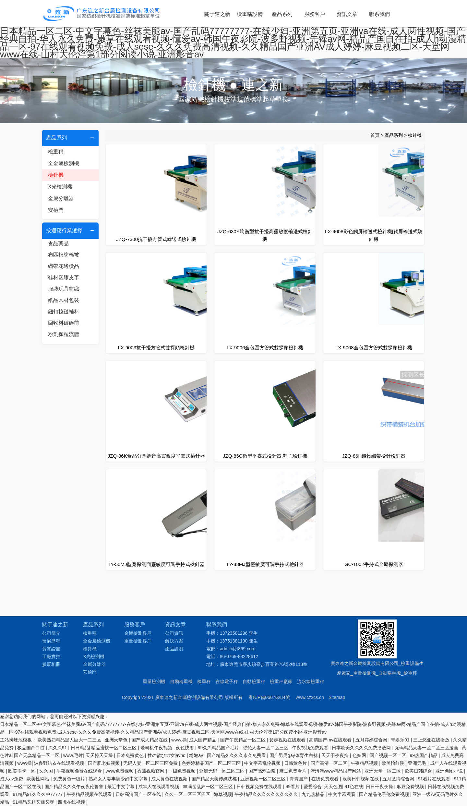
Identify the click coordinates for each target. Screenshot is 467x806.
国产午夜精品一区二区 (243, 739)
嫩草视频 (223, 794)
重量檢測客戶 (137, 641)
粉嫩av (196, 755)
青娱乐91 (401, 739)
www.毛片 (73, 755)
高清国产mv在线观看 (331, 739)
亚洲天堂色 (117, 739)
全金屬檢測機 (63, 163)
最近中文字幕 (121, 786)
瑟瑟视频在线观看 (288, 739)
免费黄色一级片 (69, 778)
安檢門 (56, 210)
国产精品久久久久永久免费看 (237, 755)
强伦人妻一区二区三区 (266, 747)
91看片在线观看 (434, 778)
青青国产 (299, 778)
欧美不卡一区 (22, 771)
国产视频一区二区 (388, 755)
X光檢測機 (60, 186)
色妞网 (360, 755)
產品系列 (282, 14)
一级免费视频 (182, 771)
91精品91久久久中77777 (38, 794)
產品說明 (174, 648)
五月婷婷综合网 (372, 739)
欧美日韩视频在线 (361, 778)
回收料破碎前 (63, 323)
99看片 (293, 786)
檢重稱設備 (250, 14)
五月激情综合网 (398, 778)
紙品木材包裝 (63, 300)
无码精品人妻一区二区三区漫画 (427, 747)
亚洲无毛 (417, 763)
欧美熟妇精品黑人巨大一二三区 (70, 739)
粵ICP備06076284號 (269, 697)
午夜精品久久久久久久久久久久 (266, 794)
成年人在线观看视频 (159, 786)
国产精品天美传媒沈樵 (214, 778)
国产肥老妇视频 (104, 763)
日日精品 (80, 747)
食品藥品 (58, 243)
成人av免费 (12, 778)
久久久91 (58, 747)
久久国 (46, 771)
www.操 (178, 739)
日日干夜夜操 (380, 786)
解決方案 (174, 641)
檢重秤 (204, 681)
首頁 (374, 135)
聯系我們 (379, 14)
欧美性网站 (39, 778)
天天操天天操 (100, 755)
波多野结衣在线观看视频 (59, 763)
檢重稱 (56, 151)
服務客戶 (314, 14)
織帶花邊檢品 (63, 266)
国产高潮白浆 (262, 771)
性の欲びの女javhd (167, 755)
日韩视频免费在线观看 (259, 786)
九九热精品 (314, 794)
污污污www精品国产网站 (336, 771)
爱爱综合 (313, 786)
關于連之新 (217, 14)
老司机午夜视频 (157, 747)
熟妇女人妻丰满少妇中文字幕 (119, 778)
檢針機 (56, 175)
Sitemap (337, 697)
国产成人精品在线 (150, 739)
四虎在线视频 (72, 802)
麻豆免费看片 (293, 771)
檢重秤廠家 (281, 681)
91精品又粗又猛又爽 (34, 802)
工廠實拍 (51, 656)
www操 (24, 763)
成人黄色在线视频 (170, 778)
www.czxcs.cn (310, 697)
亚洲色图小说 (450, 771)
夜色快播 (185, 747)
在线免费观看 (325, 778)
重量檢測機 (154, 681)
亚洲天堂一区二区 (383, 771)
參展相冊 (51, 664)
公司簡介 (51, 633)
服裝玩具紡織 (63, 289)
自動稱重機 (181, 681)
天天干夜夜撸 (335, 755)
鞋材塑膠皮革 (63, 277)
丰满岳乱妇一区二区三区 (208, 786)
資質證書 (51, 648)
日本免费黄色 (130, 755)
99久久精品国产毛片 (219, 747)
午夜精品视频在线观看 (89, 794)
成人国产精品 (203, 739)
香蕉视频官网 (151, 771)
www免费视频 (120, 771)
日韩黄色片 (296, 763)
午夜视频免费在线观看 (79, 771)
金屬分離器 (61, 198)
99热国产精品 (424, 755)
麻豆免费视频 (411, 786)
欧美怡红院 (394, 763)
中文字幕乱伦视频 (263, 763)
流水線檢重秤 (310, 681)
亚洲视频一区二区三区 (263, 778)
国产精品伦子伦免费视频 (384, 794)
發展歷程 (51, 641)
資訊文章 (347, 14)
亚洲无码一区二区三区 (222, 771)
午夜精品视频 (365, 763)
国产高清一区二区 (329, 763)
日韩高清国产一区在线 (138, 794)
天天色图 (333, 786)
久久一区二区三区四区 (188, 794)
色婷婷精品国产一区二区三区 (212, 763)
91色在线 (354, 786)
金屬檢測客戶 (137, 633)
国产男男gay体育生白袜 (294, 755)
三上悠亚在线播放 (432, 739)
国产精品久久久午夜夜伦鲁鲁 (74, 786)
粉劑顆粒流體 (63, 334)
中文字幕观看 (342, 794)
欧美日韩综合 (419, 771)
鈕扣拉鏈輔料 (63, 311)
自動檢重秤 (254, 681)
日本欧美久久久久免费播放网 (362, 747)
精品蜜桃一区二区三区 (114, 747)
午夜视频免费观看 (310, 747)
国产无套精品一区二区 (37, 755)
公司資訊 (174, 633)
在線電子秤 (226, 681)
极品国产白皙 (31, 747)
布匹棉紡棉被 (63, 255)
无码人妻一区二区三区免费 (151, 763)
